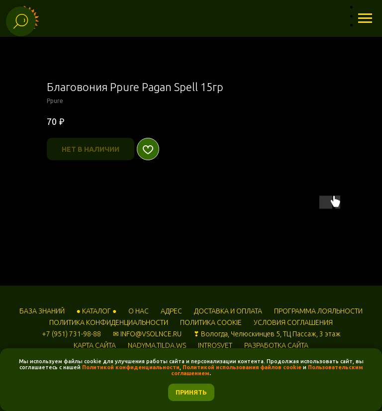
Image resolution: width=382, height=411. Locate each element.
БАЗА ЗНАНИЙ (42, 311)
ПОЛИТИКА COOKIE (211, 322)
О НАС (138, 311)
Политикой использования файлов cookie (242, 367)
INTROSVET (215, 345)
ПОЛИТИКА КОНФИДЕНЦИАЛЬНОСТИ (108, 322)
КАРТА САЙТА (95, 345)
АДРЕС (171, 311)
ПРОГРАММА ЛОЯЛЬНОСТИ (318, 311)
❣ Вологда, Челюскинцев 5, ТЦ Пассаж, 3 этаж (267, 334)
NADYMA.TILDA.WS (157, 345)
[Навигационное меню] (365, 18)
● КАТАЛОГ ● (97, 311)
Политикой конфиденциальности (131, 367)
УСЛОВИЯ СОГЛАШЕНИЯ (293, 322)
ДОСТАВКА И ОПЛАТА (228, 311)
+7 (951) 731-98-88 (71, 334)
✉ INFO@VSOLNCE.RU (147, 334)
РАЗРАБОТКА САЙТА (276, 345)
